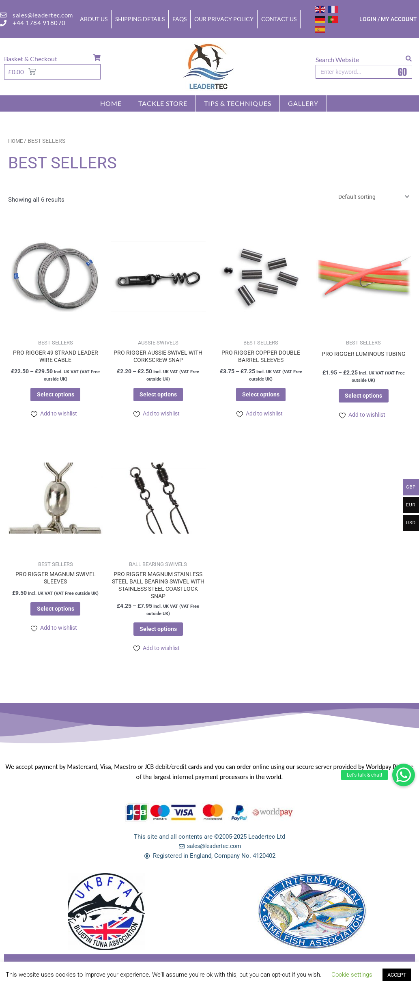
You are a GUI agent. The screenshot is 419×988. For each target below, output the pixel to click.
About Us (93, 18)
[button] (403, 775)
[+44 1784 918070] (3, 23)
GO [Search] (402, 71)
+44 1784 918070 (39, 22)
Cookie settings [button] (351, 974)
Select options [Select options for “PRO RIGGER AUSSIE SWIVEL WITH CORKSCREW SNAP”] (158, 397)
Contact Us (279, 18)
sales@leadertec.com (43, 15)
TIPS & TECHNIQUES (237, 103)
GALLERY (303, 103)
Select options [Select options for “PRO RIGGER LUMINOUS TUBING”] (363, 398)
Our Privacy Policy (224, 18)
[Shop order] (369, 197)
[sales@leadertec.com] (3, 15)
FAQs (179, 18)
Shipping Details (140, 18)
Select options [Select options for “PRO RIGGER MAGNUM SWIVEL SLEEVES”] (55, 615)
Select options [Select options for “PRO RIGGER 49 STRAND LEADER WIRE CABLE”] (55, 397)
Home (111, 103)
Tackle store (162, 103)
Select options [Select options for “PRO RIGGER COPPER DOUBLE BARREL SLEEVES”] (261, 397)
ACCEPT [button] (396, 975)
